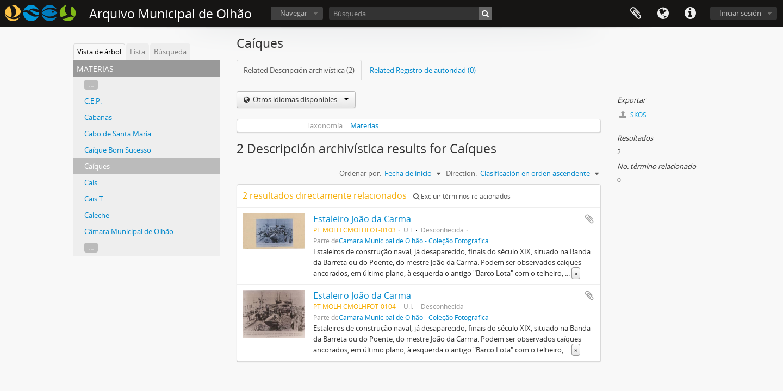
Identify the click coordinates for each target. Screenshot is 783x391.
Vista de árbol (99, 51)
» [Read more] (575, 273)
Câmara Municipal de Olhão (128, 231)
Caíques (97, 166)
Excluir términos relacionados (462, 196)
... (91, 85)
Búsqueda (170, 51)
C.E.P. (93, 101)
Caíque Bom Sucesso (117, 150)
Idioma (662, 13)
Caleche (96, 215)
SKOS (633, 114)
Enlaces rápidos (690, 13)
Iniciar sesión (740, 13)
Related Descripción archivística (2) (299, 70)
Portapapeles (635, 13)
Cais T (93, 199)
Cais (90, 182)
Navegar (293, 13)
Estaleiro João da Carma (362, 219)
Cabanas (98, 117)
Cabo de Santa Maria (117, 133)
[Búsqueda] (410, 13)
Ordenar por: (360, 173)
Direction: (461, 173)
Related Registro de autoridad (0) (423, 70)
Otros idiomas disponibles (300, 99)
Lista (137, 51)
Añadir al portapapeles (589, 218)
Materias (364, 125)
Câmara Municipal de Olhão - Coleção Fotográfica (414, 240)
